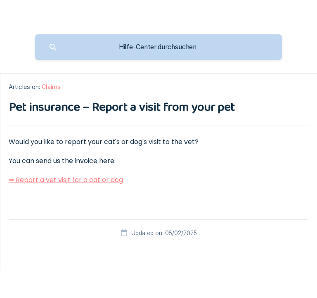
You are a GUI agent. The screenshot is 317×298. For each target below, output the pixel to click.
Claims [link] (51, 86)
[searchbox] (158, 47)
